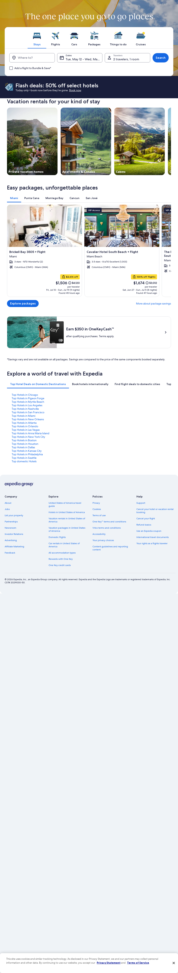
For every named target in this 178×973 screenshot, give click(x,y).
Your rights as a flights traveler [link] (152, 543)
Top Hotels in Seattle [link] (24, 458)
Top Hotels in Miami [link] (23, 416)
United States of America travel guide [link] (65, 504)
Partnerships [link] (11, 521)
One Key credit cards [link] (60, 565)
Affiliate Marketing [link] (14, 546)
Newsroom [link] (10, 527)
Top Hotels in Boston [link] (24, 440)
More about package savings (153, 303)
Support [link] (140, 502)
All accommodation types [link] (62, 552)
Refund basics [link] (143, 524)
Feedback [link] (10, 552)
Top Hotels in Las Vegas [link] (26, 430)
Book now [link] (75, 90)
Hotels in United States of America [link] (67, 512)
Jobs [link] (7, 509)
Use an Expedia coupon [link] (148, 531)
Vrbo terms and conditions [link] (106, 527)
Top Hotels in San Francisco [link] (28, 412)
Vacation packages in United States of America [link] (67, 529)
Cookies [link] (96, 509)
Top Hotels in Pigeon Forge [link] (28, 398)
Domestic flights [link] (57, 537)
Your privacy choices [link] (103, 540)
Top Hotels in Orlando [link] (25, 426)
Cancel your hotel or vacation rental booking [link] (155, 511)
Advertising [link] (11, 540)
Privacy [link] (96, 502)
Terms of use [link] (99, 515)
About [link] (8, 502)
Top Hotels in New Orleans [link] (28, 419)
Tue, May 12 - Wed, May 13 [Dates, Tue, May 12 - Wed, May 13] (84, 59)
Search (161, 58)
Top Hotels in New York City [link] (28, 437)
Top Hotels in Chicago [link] (25, 395)
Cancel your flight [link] (145, 518)
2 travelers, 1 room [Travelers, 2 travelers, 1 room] (126, 59)
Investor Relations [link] (14, 534)
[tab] (37, 37)
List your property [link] (14, 515)
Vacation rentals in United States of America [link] (67, 520)
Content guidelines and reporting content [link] (110, 548)
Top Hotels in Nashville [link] (25, 409)
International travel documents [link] (152, 537)
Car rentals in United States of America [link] (64, 545)
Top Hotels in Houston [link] (25, 444)
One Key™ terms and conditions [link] (109, 521)
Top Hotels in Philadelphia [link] (27, 454)
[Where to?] (32, 57)
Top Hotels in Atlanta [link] (24, 423)
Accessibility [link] (99, 534)
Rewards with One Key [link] (61, 559)
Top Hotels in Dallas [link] (23, 447)
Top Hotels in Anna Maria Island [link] (30, 433)
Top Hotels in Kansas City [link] (27, 451)
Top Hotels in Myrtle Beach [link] (28, 402)
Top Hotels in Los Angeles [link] (27, 405)
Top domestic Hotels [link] (24, 461)
